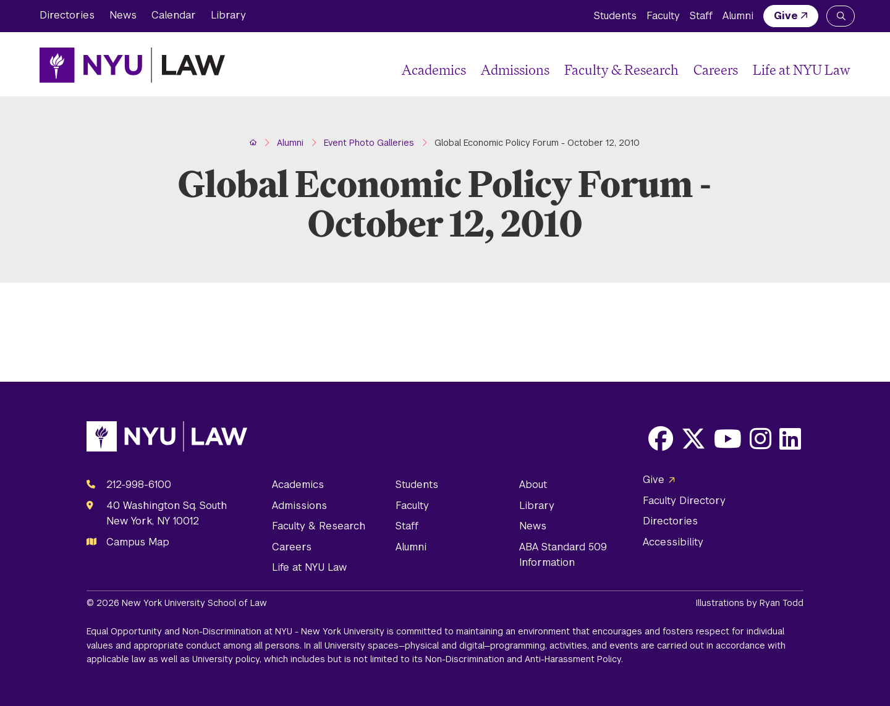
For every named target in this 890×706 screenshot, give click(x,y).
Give (786, 15)
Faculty (663, 15)
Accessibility (673, 542)
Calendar (173, 15)
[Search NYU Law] (840, 16)
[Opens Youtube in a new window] (728, 438)
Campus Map (137, 542)
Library (228, 15)
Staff (701, 15)
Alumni (738, 15)
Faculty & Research (621, 69)
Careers (715, 69)
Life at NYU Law (801, 69)
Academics (434, 69)
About (533, 484)
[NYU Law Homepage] (132, 65)
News (123, 15)
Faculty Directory (684, 500)
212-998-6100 (138, 484)
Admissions (515, 69)
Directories (67, 15)
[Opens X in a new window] (693, 438)
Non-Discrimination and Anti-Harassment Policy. (524, 659)
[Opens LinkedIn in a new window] (790, 438)
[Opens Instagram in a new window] (760, 438)
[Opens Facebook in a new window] (660, 438)
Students (615, 15)
